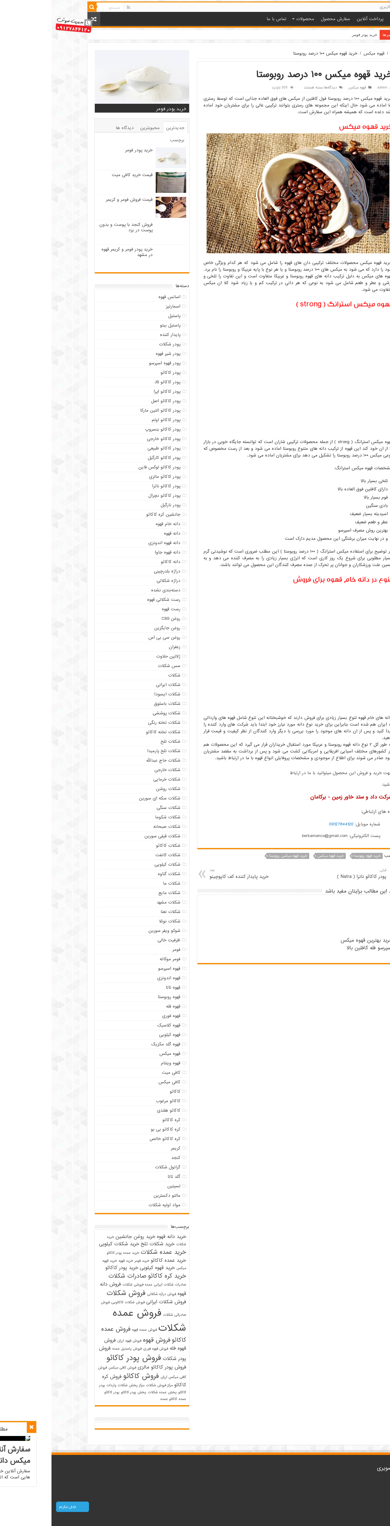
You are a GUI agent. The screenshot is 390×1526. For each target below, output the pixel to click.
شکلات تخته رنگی (113, 722)
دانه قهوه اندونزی (113, 542)
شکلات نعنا (119, 911)
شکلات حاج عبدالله (112, 760)
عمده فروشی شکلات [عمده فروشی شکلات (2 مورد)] (86, 1284)
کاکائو (123, 1091)
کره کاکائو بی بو (114, 1129)
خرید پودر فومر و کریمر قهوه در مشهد (75, 252)
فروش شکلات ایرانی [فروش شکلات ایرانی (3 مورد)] (115, 1302)
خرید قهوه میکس (279, 856)
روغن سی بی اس (113, 637)
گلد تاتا (122, 1176)
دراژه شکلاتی (117, 580)
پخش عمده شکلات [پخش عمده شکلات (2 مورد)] (110, 1392)
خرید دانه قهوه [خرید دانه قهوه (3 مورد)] (120, 1236)
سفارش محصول (284, 19)
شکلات (123, 675)
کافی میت (119, 1072)
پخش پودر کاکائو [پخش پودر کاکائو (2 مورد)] (82, 1392)
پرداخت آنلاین (318, 19)
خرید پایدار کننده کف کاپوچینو (201, 873)
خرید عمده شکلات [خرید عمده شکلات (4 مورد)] (112, 1252)
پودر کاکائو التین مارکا (109, 410)
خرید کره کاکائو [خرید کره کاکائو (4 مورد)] (116, 1276)
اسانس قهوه (118, 297)
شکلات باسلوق (115, 703)
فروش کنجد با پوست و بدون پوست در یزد (74, 227)
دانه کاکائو (119, 561)
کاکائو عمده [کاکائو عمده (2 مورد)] (117, 1399)
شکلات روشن (117, 788)
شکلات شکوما (116, 817)
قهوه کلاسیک (117, 1025)
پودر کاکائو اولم (114, 420)
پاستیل (123, 315)
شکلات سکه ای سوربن (108, 798)
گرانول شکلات (116, 1167)
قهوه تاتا (121, 987)
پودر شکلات (118, 344)
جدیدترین (124, 127)
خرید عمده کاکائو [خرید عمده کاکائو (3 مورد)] (117, 1260)
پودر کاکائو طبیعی (112, 448)
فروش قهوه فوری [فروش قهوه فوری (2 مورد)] (104, 1348)
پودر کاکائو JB (116, 382)
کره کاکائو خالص (113, 1138)
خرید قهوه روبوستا (316, 856)
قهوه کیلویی (118, 1034)
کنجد (124, 1157)
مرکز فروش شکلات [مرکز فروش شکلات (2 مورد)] (107, 1385)
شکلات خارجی (116, 770)
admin (331, 87)
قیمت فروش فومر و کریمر (78, 199)
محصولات (254, 19)
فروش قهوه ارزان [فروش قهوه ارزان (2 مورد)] (78, 1341)
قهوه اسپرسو (118, 968)
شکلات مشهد (117, 902)
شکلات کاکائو (117, 845)
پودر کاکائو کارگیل (112, 457)
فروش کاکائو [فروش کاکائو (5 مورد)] (90, 1376)
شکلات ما (120, 883)
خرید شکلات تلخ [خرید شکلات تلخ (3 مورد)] (106, 1244)
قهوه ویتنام (119, 1063)
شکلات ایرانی (117, 684)
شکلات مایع (118, 892)
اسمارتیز (122, 306)
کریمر (124, 1148)
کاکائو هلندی (117, 1110)
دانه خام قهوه (116, 524)
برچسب (126, 140)
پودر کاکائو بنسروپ (111, 429)
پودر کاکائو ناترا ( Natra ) (291, 873)
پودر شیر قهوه (116, 353)
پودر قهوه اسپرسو (113, 363)
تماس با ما (225, 19)
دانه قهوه (120, 533)
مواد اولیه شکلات (113, 1205)
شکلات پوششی (115, 713)
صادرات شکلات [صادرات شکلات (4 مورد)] (76, 1276)
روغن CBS (119, 618)
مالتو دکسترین (115, 1195)
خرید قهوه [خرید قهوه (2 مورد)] (74, 1261)
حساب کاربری (339, 7)
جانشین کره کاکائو (112, 514)
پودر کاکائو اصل (114, 401)
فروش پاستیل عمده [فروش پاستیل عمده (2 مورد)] (75, 1348)
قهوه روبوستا (117, 997)
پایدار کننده (118, 334)
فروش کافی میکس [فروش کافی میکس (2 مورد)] (71, 1367)
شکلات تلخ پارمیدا (112, 751)
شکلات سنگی (117, 807)
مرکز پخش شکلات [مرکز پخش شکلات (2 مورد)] (79, 1385)
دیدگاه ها (73, 127)
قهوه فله (122, 1006)
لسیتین (122, 1186)
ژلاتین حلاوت (117, 656)
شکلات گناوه (117, 874)
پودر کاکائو (119, 372)
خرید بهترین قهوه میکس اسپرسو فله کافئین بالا (315, 944)
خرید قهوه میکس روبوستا (237, 856)
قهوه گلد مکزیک (114, 1044)
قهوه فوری (120, 1015)
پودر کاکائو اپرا (115, 391)
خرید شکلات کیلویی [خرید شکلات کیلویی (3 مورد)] (68, 1244)
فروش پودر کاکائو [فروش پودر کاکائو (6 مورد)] (82, 1358)
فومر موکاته (118, 959)
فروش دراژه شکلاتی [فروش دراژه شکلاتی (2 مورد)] (110, 1294)
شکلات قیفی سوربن (111, 836)
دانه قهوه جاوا (116, 552)
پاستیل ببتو (118, 325)
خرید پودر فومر (313, 34)
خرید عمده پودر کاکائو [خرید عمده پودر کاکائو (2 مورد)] (71, 1253)
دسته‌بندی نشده (114, 590)
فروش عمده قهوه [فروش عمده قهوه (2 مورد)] (92, 1330)
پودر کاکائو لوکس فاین (108, 467)
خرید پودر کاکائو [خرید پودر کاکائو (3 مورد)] (70, 1268)
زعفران (123, 647)
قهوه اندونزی (117, 978)
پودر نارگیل (119, 505)
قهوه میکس (322, 53)
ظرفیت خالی (117, 940)
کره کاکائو (120, 1120)
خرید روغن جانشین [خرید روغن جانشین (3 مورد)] (84, 1236)
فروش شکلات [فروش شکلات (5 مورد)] (74, 1293)
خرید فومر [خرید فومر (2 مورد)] (90, 1261)
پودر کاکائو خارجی (112, 438)
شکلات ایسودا (116, 694)
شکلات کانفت (116, 855)
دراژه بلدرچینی (115, 571)
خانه (343, 18)
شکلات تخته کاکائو (111, 732)
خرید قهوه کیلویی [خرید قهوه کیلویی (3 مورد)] (105, 1268)
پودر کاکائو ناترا (115, 486)
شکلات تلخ (119, 741)
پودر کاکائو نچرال (113, 495)
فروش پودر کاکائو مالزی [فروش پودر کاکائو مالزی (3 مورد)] (110, 1367)
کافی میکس (118, 1082)
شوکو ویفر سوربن (113, 930)
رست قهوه (119, 609)
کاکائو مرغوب (117, 1101)
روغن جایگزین (116, 628)
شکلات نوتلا (118, 921)
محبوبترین (98, 127)
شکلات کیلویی (116, 864)
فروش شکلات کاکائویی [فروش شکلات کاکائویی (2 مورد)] (76, 1302)
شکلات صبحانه (115, 826)
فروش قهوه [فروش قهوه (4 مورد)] (105, 1340)
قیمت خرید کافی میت (80, 174)
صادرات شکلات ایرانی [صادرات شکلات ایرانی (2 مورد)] (118, 1284)
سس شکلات (117, 665)
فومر (125, 949)
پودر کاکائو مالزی (113, 476)
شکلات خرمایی (115, 779)
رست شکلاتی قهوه (112, 599)
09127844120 (290, 824)
